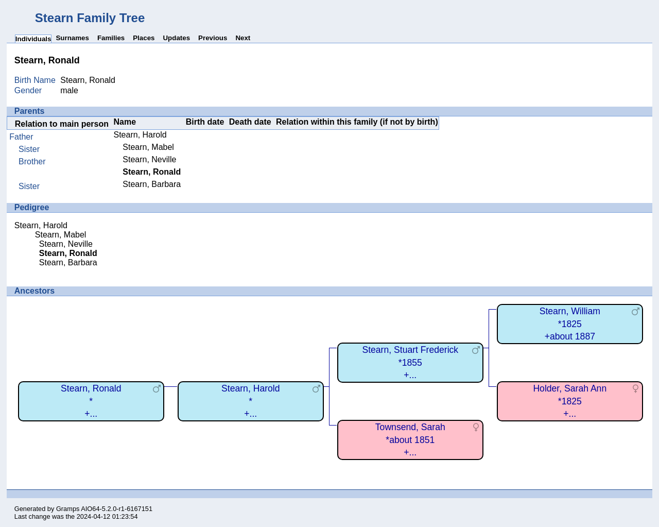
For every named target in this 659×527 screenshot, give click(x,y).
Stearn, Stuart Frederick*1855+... (410, 362)
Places (143, 38)
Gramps (68, 509)
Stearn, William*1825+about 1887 (570, 324)
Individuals (33, 39)
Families (111, 38)
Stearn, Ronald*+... (91, 401)
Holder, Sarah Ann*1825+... (569, 401)
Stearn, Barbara (152, 184)
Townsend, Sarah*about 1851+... (410, 439)
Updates (176, 38)
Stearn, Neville (149, 159)
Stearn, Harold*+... (250, 401)
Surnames (72, 38)
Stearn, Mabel (148, 147)
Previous (212, 38)
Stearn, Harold (140, 134)
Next (242, 38)
